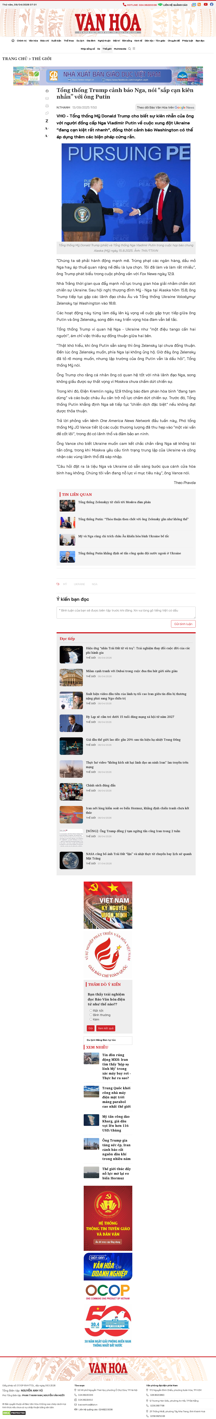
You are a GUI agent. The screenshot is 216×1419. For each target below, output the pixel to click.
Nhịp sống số (88, 48)
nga (94, 584)
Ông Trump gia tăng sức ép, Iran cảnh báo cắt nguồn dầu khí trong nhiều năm (116, 1149)
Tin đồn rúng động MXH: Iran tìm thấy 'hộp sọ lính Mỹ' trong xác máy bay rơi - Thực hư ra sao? (116, 1066)
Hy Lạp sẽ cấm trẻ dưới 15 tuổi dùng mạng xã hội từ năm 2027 (130, 716)
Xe (98, 48)
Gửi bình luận (183, 624)
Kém (94, 1019)
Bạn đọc (200, 40)
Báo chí (44, 40)
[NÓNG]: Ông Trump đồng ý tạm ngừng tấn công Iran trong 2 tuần (133, 830)
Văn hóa (33, 40)
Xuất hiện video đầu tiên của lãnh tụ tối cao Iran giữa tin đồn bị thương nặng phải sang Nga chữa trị (136, 696)
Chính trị (21, 40)
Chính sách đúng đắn (100, 785)
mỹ (65, 584)
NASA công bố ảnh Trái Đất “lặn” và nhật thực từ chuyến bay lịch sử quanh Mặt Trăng (139, 856)
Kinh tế (138, 40)
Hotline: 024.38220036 (140, 4)
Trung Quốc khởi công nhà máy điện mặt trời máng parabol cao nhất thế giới (116, 1097)
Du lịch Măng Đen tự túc (101, 1039)
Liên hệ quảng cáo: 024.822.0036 (93, 1409)
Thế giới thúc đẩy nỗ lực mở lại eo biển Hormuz (116, 1173)
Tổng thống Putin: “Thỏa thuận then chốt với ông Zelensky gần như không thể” (133, 519)
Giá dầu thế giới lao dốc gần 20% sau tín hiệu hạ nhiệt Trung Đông (133, 739)
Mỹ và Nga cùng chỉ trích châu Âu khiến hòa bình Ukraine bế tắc (123, 536)
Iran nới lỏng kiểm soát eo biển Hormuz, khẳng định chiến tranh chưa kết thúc (137, 810)
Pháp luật (187, 40)
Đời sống (127, 40)
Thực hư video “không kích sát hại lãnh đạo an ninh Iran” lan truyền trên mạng (137, 764)
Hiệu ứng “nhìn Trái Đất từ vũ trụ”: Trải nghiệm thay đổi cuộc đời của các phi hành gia (138, 650)
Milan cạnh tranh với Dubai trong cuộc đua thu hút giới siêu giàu (131, 670)
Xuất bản (56, 40)
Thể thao (69, 40)
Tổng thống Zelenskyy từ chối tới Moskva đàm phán (114, 502)
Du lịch (80, 40)
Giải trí (116, 40)
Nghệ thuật (104, 40)
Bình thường (100, 1015)
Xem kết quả (106, 1028)
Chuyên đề (174, 40)
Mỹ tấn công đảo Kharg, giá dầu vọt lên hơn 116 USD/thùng (116, 1123)
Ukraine (79, 584)
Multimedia (120, 48)
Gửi (91, 1028)
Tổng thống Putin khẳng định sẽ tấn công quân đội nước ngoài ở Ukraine (129, 553)
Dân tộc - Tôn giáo (155, 40)
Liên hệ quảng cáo (172, 4)
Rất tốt (96, 1011)
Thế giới (106, 48)
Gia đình (91, 40)
